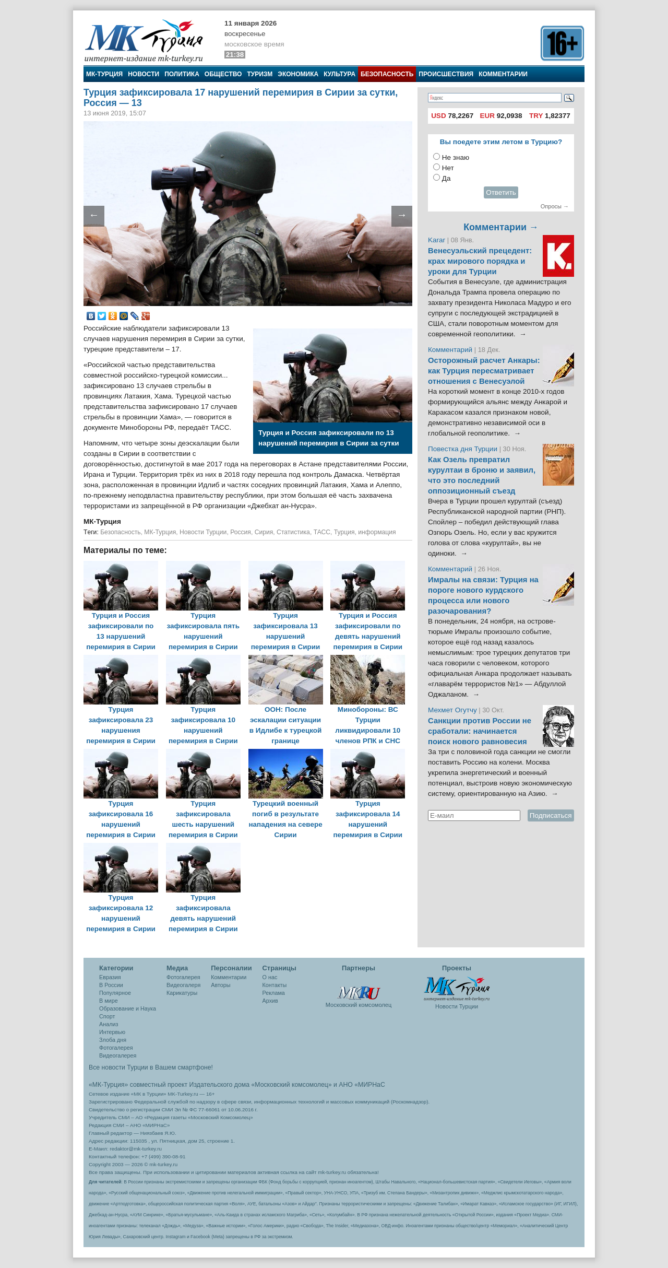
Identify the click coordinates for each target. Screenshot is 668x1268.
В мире (108, 1000)
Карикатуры (181, 993)
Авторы (220, 985)
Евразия (110, 977)
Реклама (274, 993)
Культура (339, 74)
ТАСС (322, 532)
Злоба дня (112, 1040)
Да (446, 178)
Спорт (107, 1016)
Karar (437, 240)
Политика (181, 74)
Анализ (108, 1024)
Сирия (264, 532)
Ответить (501, 192)
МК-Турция (104, 74)
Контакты (275, 985)
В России (111, 985)
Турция (344, 532)
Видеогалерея (117, 1055)
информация (377, 532)
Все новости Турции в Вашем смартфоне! (151, 1067)
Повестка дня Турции (463, 449)
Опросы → (555, 206)
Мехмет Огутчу (452, 710)
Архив (270, 1000)
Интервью (112, 1032)
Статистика (293, 532)
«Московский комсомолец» (291, 1084)
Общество (223, 74)
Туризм (259, 74)
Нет (448, 168)
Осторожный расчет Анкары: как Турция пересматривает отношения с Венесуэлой (484, 370)
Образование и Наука (127, 1008)
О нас (270, 977)
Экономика (298, 74)
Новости (143, 74)
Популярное (115, 993)
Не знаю (455, 157)
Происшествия (446, 74)
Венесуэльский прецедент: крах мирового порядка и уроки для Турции (480, 261)
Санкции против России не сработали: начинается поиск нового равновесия (479, 731)
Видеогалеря (183, 985)
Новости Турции (203, 532)
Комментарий (451, 350)
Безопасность (387, 74)
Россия (240, 532)
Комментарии (503, 74)
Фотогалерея (116, 1047)
